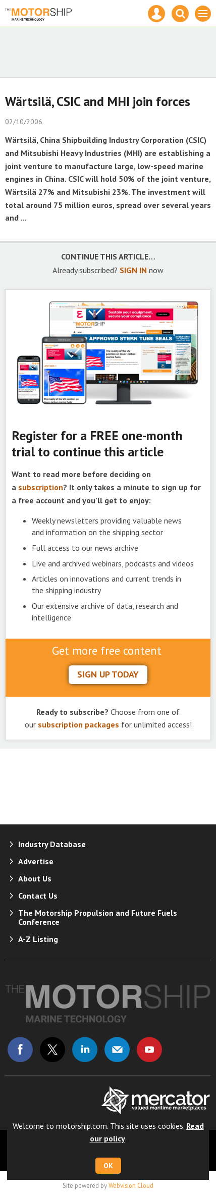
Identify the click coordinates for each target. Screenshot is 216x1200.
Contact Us (38, 896)
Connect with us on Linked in (85, 1049)
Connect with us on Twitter (52, 1049)
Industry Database (52, 844)
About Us (34, 878)
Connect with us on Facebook (20, 1049)
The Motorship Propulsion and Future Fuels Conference (97, 917)
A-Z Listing (38, 939)
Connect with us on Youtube (149, 1049)
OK (108, 1165)
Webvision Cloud (131, 1185)
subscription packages (78, 724)
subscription (40, 487)
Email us (117, 1049)
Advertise (35, 861)
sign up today (108, 674)
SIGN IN (133, 270)
